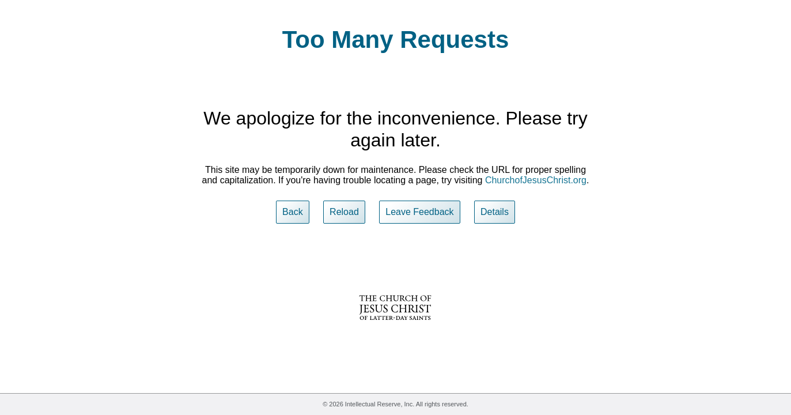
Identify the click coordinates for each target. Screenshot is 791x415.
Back (292, 212)
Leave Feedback (419, 212)
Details (494, 212)
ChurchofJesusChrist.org (535, 180)
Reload (344, 212)
